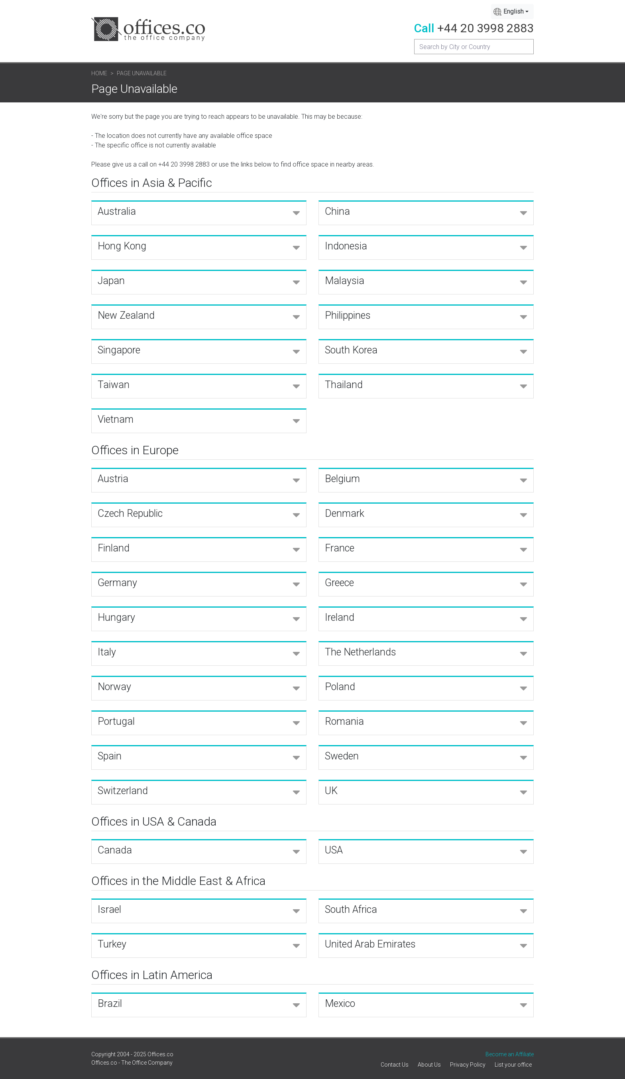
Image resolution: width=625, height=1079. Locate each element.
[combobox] (512, 11)
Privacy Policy (467, 1064)
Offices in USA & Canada (153, 821)
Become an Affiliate (509, 1054)
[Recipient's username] (474, 46)
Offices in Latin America (151, 975)
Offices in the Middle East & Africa (178, 881)
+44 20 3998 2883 (485, 28)
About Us (429, 1064)
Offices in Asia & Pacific (151, 183)
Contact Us (395, 1064)
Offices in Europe (135, 450)
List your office (513, 1064)
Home (99, 73)
